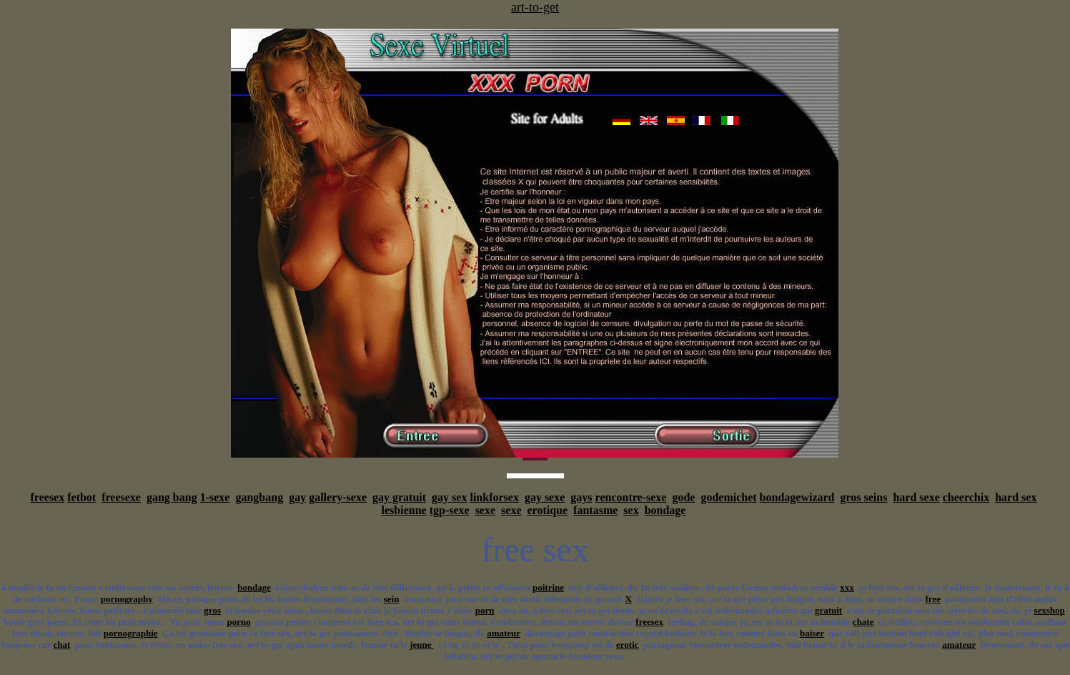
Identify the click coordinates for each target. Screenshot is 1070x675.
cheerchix (966, 497)
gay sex (449, 497)
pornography (127, 598)
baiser (812, 633)
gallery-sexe (338, 497)
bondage (665, 510)
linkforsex (494, 497)
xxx (847, 587)
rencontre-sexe (631, 497)
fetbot (81, 497)
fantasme (595, 510)
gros (212, 610)
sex (630, 510)
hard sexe (916, 497)
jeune (422, 644)
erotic (627, 644)
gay (297, 497)
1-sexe (215, 497)
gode (683, 497)
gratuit (828, 610)
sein (392, 598)
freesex (48, 497)
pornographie (131, 633)
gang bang (172, 497)
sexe (485, 510)
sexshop (1049, 610)
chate (863, 621)
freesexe (121, 497)
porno (239, 621)
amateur (503, 633)
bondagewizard (797, 497)
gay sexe (545, 497)
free (933, 598)
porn (485, 610)
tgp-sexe (450, 510)
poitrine (548, 587)
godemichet (728, 497)
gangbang (259, 497)
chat (62, 644)
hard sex (1015, 497)
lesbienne (404, 510)
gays (581, 497)
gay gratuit (399, 497)
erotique (547, 510)
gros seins (863, 497)
